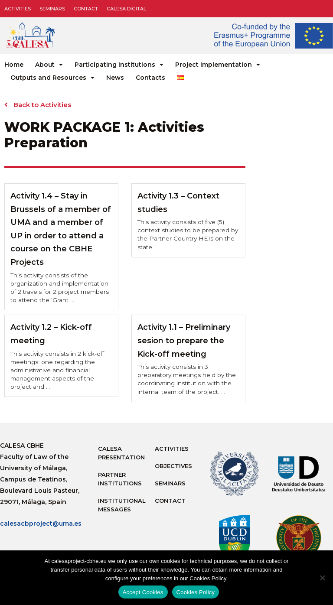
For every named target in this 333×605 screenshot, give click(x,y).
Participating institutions (119, 64)
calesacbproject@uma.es (41, 523)
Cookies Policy (195, 592)
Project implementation (217, 64)
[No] (322, 577)
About (49, 64)
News (115, 77)
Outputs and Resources (52, 77)
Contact (86, 9)
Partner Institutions (120, 479)
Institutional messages (122, 505)
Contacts (150, 77)
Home (13, 64)
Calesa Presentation (121, 453)
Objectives (173, 465)
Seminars (52, 9)
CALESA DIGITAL (126, 9)
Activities (17, 9)
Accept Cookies (143, 592)
